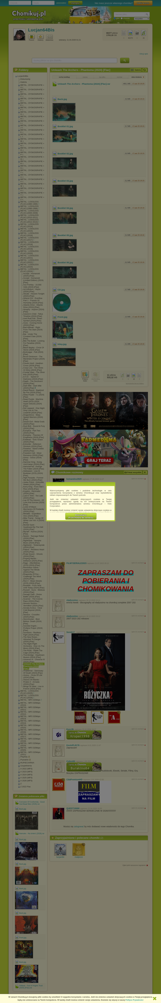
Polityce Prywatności (134, 1000)
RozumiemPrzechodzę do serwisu (81, 516)
